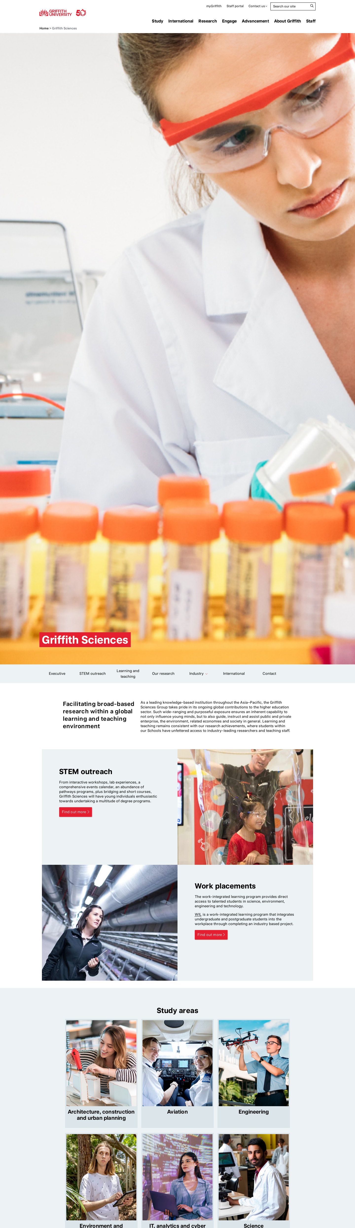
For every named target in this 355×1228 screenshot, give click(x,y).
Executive (57, 673)
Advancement (255, 21)
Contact (269, 673)
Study (157, 21)
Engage (229, 21)
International (180, 21)
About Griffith (287, 21)
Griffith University (62, 12)
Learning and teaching (128, 674)
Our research (163, 673)
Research (207, 21)
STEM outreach (92, 673)
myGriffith (214, 6)
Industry (196, 673)
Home (44, 28)
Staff (311, 21)
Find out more (74, 812)
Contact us (256, 6)
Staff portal (235, 6)
